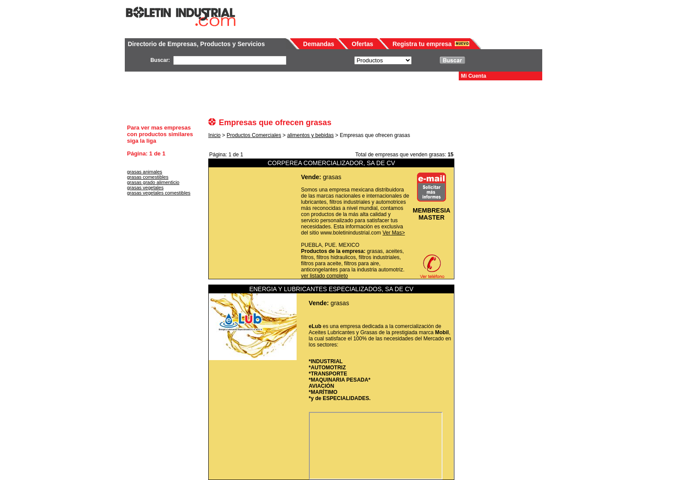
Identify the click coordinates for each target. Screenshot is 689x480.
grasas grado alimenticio (153, 182)
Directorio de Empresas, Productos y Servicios (196, 43)
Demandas (318, 43)
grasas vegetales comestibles (158, 192)
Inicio (214, 135)
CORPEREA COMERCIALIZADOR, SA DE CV (331, 162)
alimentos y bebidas (310, 135)
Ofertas (362, 43)
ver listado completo (324, 276)
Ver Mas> (393, 233)
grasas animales (144, 171)
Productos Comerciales (254, 135)
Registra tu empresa (422, 43)
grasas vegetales (145, 187)
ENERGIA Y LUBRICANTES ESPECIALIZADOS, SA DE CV (331, 288)
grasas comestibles (147, 177)
